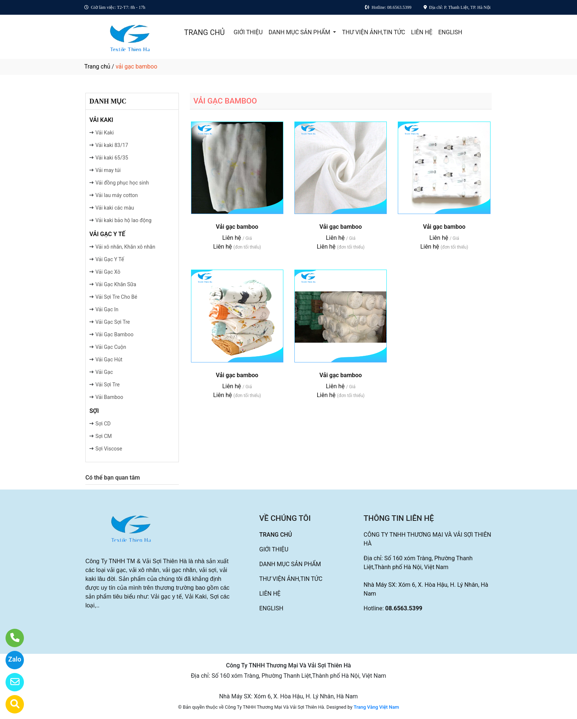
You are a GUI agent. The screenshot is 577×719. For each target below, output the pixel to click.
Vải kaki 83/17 (111, 145)
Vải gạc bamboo (237, 226)
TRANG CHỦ (204, 32)
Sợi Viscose (108, 449)
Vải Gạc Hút (108, 359)
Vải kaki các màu (114, 208)
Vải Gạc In (106, 309)
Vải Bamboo (109, 397)
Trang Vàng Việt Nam (376, 707)
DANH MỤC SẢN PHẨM (300, 32)
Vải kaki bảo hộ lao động (123, 220)
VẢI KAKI (101, 119)
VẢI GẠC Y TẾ (107, 234)
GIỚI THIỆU (248, 32)
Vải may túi (108, 170)
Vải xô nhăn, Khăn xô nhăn (125, 247)
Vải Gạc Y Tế (109, 259)
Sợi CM (103, 436)
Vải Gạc (104, 372)
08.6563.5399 (403, 608)
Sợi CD (103, 424)
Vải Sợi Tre (107, 384)
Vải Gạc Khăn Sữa (115, 284)
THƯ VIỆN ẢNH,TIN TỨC (373, 32)
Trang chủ (97, 66)
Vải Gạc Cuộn (110, 347)
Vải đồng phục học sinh (122, 183)
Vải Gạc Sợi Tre (112, 322)
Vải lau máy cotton (116, 195)
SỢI (94, 410)
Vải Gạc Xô (107, 272)
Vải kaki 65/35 (111, 158)
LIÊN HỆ (421, 32)
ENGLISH (450, 32)
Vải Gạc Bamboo (114, 334)
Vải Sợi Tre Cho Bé (116, 297)
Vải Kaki (104, 133)
